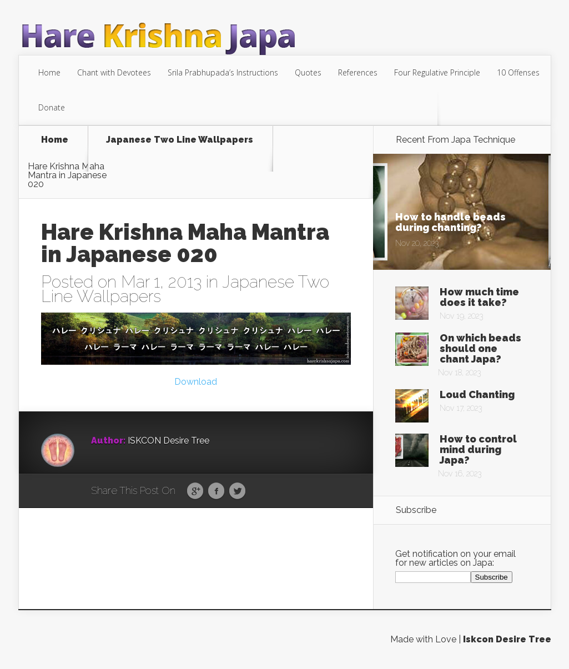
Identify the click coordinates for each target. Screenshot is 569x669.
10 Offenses (518, 72)
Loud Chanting (477, 394)
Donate (51, 107)
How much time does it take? (479, 297)
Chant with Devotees (114, 72)
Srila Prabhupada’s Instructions (223, 72)
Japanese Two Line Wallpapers (179, 140)
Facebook (216, 491)
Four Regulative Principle (437, 72)
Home (49, 72)
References (357, 72)
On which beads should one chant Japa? (480, 348)
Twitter (237, 491)
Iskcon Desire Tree (507, 639)
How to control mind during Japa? (478, 449)
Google (195, 491)
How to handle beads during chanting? (450, 222)
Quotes (308, 72)
